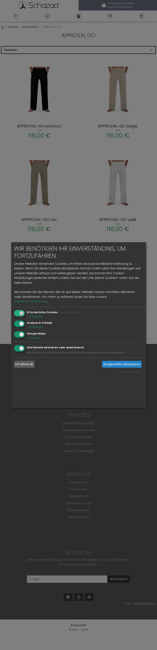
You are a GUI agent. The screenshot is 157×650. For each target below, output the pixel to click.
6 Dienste (35, 316)
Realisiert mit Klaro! (130, 372)
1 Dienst (33, 338)
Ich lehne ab (24, 364)
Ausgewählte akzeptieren (121, 364)
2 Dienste (35, 327)
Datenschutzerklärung (30, 301)
